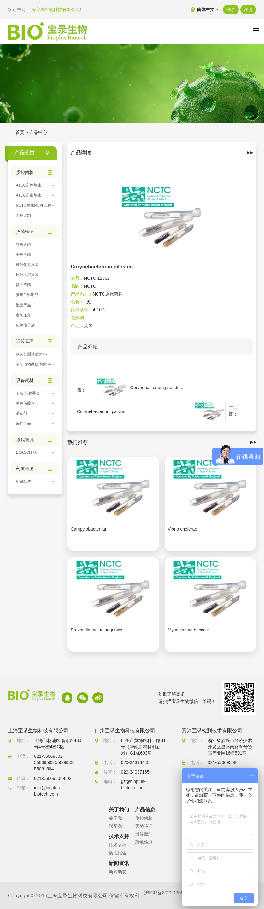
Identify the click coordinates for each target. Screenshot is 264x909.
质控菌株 (144, 818)
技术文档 (117, 845)
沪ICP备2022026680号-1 (172, 895)
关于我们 (117, 818)
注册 (248, 9)
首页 (19, 132)
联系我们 (117, 826)
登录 (230, 9)
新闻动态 (117, 871)
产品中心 (38, 132)
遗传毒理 (144, 834)
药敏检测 (144, 841)
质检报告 (117, 852)
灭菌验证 (144, 826)
